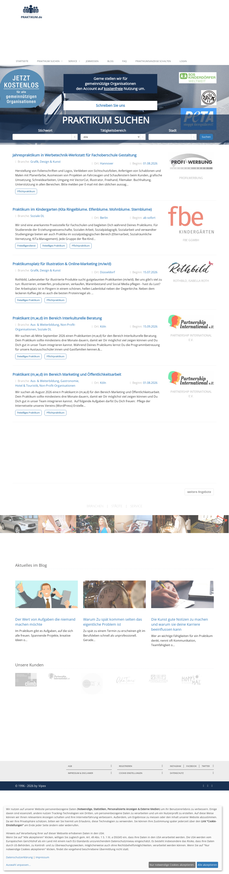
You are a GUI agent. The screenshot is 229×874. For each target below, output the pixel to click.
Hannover (106, 163)
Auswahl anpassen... (18, 864)
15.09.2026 (150, 326)
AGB (70, 766)
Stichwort (45, 130)
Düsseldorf (107, 272)
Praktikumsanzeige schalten (153, 61)
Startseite (22, 61)
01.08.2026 (150, 163)
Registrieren (125, 766)
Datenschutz (177, 773)
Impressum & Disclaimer (80, 773)
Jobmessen (92, 61)
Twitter (206, 766)
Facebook (191, 766)
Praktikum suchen (48, 61)
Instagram (175, 766)
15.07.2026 (150, 272)
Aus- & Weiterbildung (44, 325)
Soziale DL (37, 216)
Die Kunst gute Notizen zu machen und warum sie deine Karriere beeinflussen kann (179, 624)
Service (72, 61)
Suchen (206, 136)
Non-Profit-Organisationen (57, 386)
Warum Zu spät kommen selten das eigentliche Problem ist (112, 622)
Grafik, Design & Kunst (45, 162)
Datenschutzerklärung (19, 857)
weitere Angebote (199, 492)
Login (183, 61)
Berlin (104, 218)
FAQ (124, 61)
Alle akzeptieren (207, 864)
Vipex (42, 786)
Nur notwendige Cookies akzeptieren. (172, 864)
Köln (103, 326)
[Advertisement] (131, 29)
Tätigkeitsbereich (113, 130)
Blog (110, 61)
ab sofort (149, 218)
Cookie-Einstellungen (130, 773)
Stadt (172, 130)
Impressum (42, 857)
